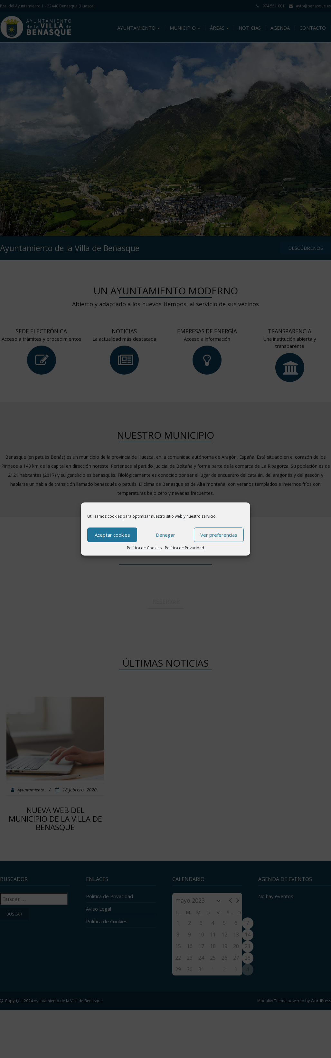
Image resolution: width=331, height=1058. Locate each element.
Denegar (165, 535)
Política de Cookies (144, 548)
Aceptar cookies (112, 535)
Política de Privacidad (184, 548)
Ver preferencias (218, 535)
